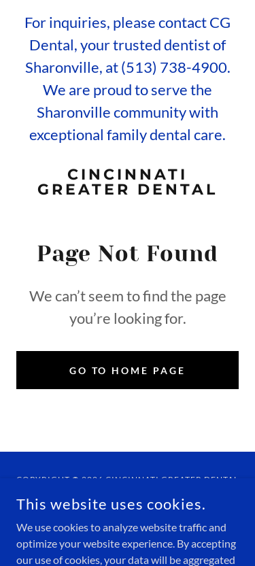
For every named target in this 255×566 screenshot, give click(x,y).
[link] (127, 182)
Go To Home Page (127, 370)
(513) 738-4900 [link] (174, 67)
